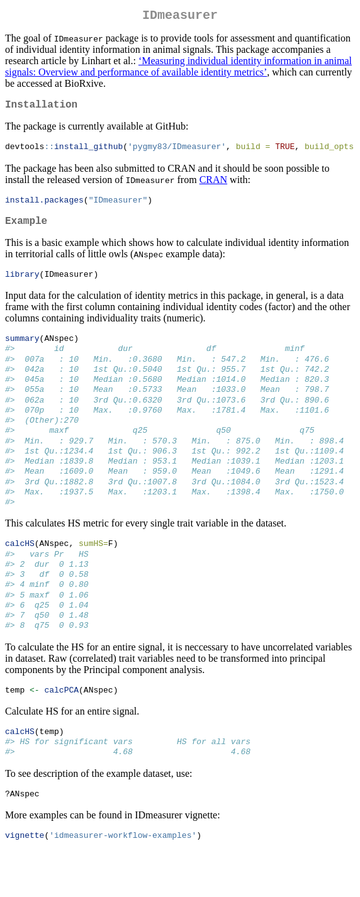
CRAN (213, 185)
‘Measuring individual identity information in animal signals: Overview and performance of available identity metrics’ (178, 69)
